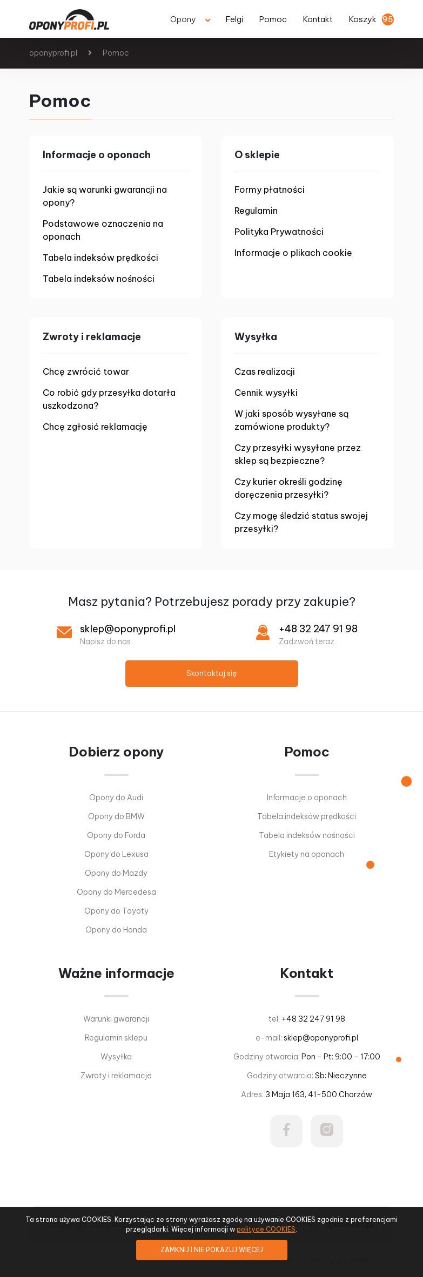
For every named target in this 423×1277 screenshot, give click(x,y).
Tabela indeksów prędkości (100, 257)
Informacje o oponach (307, 797)
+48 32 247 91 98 (318, 629)
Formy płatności (269, 189)
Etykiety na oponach (306, 854)
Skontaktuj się (211, 673)
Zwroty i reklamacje (116, 1075)
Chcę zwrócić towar (86, 371)
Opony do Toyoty (116, 911)
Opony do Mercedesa (116, 892)
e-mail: (307, 1038)
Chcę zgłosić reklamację (95, 426)
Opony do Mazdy (116, 873)
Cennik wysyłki (266, 392)
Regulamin (256, 210)
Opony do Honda (116, 930)
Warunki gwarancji (116, 1019)
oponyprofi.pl (53, 53)
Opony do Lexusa (116, 854)
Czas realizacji (264, 371)
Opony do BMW (116, 816)
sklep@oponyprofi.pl (128, 629)
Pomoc (116, 53)
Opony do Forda (116, 835)
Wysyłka (116, 1057)
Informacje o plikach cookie (293, 252)
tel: (306, 1019)
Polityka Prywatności (279, 231)
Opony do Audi (116, 797)
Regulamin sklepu (116, 1038)
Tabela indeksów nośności (99, 278)
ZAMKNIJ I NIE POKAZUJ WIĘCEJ (211, 1250)
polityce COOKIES (266, 1229)
